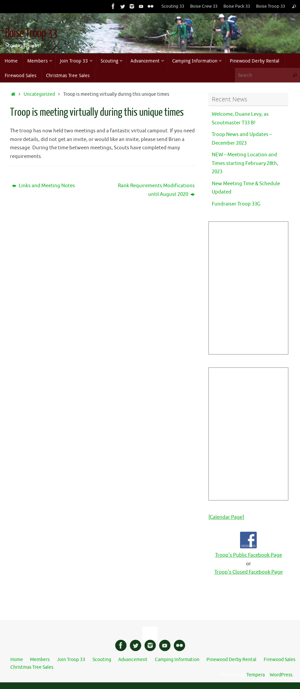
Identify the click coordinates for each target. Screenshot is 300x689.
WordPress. (281, 675)
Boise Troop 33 (270, 6)
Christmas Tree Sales (31, 667)
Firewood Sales (279, 659)
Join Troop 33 (71, 659)
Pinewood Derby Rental (231, 659)
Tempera (255, 675)
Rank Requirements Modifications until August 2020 (156, 190)
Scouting (102, 659)
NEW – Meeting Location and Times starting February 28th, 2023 (245, 163)
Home (16, 659)
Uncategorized (39, 94)
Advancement (133, 659)
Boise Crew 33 (203, 6)
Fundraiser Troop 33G (236, 204)
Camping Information (177, 659)
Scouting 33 (172, 6)
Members (40, 659)
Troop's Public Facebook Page (248, 555)
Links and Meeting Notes (43, 186)
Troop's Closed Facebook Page (248, 572)
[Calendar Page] (226, 517)
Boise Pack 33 (236, 6)
